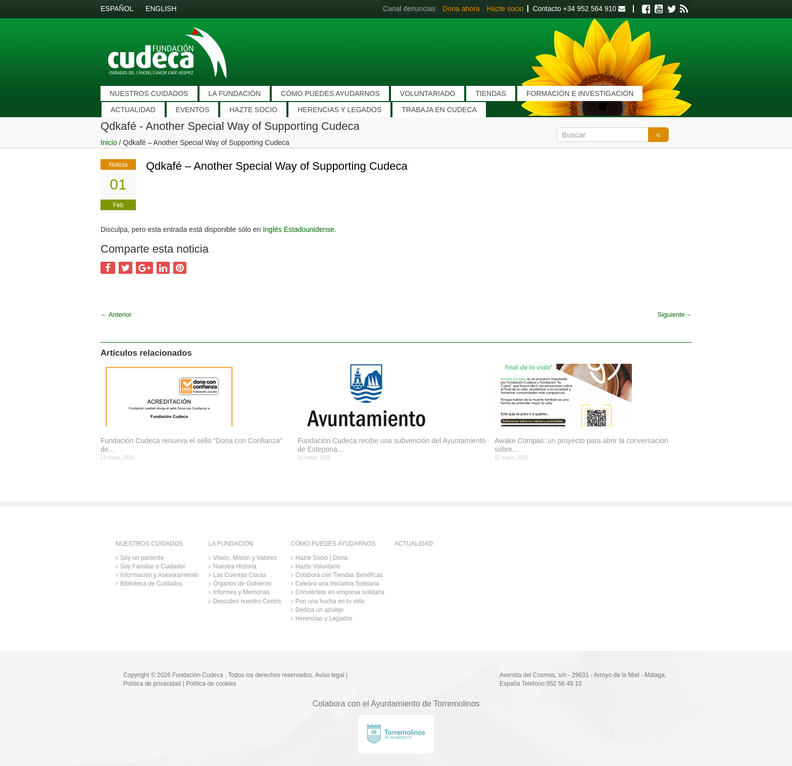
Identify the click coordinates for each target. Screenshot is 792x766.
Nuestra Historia (235, 566)
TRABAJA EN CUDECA (439, 110)
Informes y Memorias (241, 592)
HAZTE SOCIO (253, 110)
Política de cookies (211, 683)
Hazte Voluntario (317, 566)
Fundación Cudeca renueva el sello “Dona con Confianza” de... (191, 445)
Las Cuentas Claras (239, 575)
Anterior (116, 314)
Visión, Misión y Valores (245, 557)
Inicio (109, 142)
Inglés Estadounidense (298, 229)
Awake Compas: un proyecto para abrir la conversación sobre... (581, 445)
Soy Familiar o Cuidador (152, 566)
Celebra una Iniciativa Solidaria (337, 583)
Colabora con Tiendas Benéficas (339, 575)
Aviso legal (329, 675)
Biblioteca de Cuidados (151, 583)
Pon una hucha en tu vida (329, 601)
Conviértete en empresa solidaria (339, 592)
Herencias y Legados (324, 618)
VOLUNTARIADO (427, 93)
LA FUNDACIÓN (235, 93)
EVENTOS (193, 110)
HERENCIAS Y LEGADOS (339, 110)
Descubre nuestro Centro (247, 601)
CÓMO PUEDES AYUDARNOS (330, 93)
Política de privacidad (152, 683)
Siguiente (674, 314)
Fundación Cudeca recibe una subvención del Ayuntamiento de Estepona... (392, 445)
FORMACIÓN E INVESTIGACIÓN (579, 93)
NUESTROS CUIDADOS (149, 93)
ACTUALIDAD (133, 110)
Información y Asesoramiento (159, 575)
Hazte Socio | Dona (321, 557)
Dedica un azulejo (319, 609)
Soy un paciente (142, 557)
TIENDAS (490, 93)
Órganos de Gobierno (242, 583)
